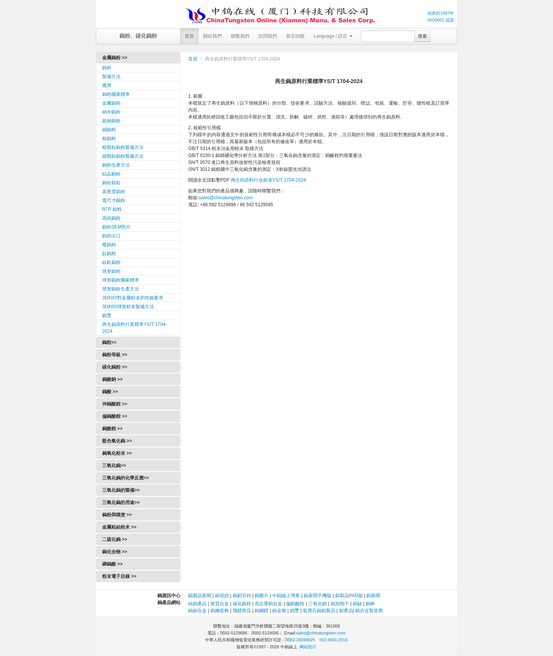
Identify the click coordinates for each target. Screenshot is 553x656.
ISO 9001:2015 (334, 640)
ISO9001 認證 (441, 20)
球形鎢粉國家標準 (120, 280)
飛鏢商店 (242, 610)
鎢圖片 (261, 595)
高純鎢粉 (111, 218)
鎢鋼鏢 (261, 610)
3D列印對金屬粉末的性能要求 (132, 297)
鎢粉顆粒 (111, 182)
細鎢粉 (109, 129)
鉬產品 (346, 610)
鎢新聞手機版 (317, 595)
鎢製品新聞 (200, 595)
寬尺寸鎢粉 (113, 200)
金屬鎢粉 (111, 103)
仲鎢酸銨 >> (114, 404)
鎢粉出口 (111, 236)
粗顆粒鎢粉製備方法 (123, 147)
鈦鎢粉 (109, 253)
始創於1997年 (441, 13)
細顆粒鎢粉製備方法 (123, 156)
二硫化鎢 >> (114, 539)
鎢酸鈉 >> (112, 379)
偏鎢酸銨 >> (114, 416)
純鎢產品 (197, 603)
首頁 (189, 36)
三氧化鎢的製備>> (121, 490)
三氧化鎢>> (114, 465)
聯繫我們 (240, 36)
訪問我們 (267, 36)
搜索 (422, 36)
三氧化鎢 (317, 603)
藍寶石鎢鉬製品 (319, 610)
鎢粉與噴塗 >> (117, 514)
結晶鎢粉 (111, 174)
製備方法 (111, 76)
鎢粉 (106, 67)
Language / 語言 (333, 36)
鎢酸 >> (110, 391)
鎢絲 (357, 603)
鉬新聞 (373, 595)
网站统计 (308, 646)
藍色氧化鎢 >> (117, 441)
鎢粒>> (109, 342)
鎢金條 (279, 610)
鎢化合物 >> (114, 551)
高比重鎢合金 (268, 603)
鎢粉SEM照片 (116, 227)
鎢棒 (370, 603)
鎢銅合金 (197, 610)
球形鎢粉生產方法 (120, 289)
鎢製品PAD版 (349, 595)
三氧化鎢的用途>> (121, 502)
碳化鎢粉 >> (114, 367)
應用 (106, 85)
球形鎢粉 (111, 271)
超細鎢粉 (111, 121)
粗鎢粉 (109, 138)
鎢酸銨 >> (112, 428)
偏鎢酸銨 (295, 603)
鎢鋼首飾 (219, 610)
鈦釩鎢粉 (111, 262)
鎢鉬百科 (242, 595)
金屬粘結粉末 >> (119, 527)
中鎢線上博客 (286, 595)
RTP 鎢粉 (112, 209)
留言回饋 (295, 36)
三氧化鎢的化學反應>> (125, 478)
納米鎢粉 (111, 112)
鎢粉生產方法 (116, 165)
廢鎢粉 (109, 244)
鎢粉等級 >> (114, 354)
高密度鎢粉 (113, 191)
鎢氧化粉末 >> (117, 453)
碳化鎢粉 (242, 603)
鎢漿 (106, 315)
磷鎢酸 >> (112, 564)
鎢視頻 (222, 595)
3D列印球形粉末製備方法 (128, 306)
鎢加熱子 (340, 603)
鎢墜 (294, 610)
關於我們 (212, 36)
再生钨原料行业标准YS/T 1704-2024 (268, 180)
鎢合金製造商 (369, 610)
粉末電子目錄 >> (119, 576)
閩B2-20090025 (300, 640)
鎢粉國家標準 (116, 94)
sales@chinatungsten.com (226, 197)
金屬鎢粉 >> (114, 57)
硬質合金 (219, 603)
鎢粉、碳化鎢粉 (138, 36)
